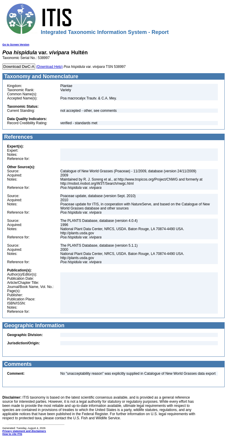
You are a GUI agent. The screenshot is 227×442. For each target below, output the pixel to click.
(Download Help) (49, 67)
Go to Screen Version (15, 44)
